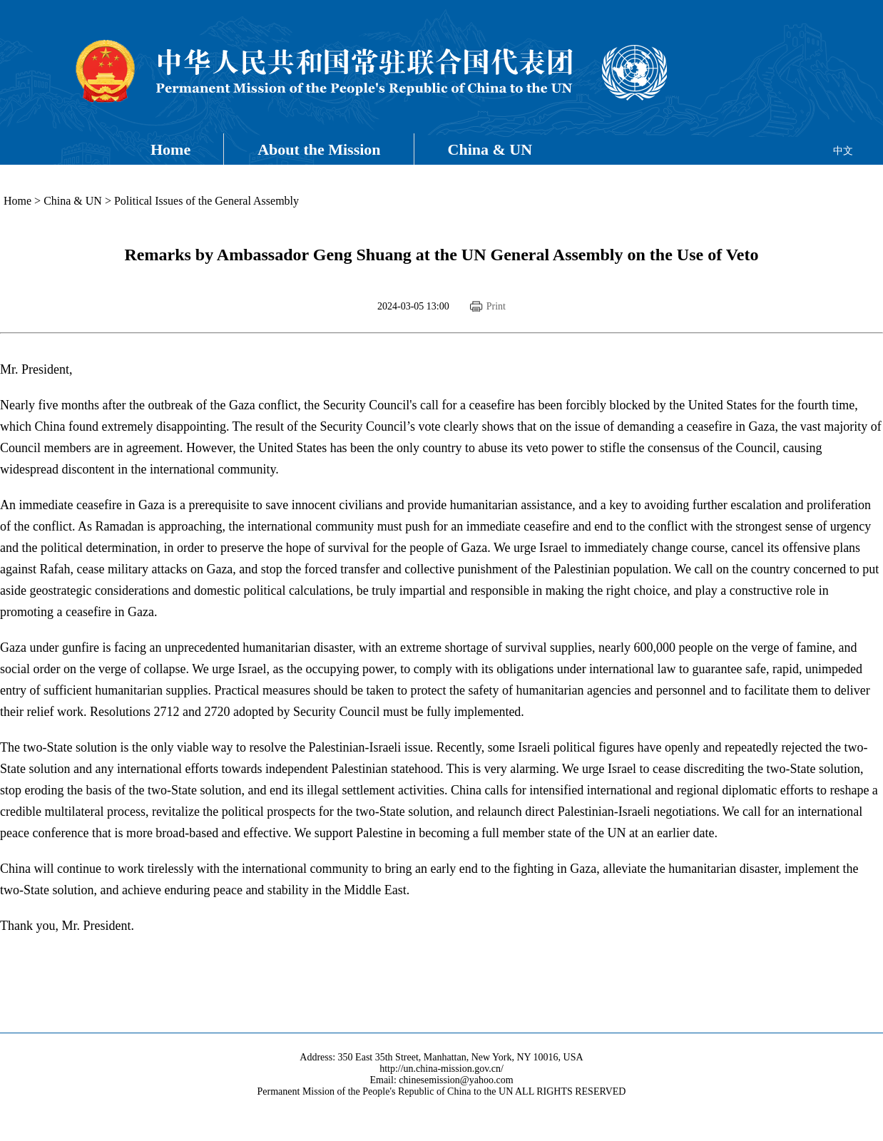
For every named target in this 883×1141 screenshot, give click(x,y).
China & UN (490, 149)
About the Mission (318, 149)
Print (496, 306)
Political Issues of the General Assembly (206, 201)
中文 (843, 150)
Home (170, 149)
